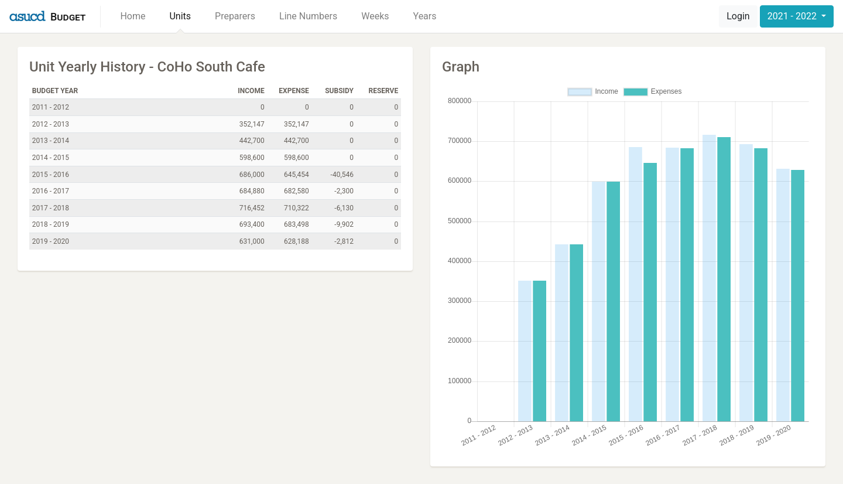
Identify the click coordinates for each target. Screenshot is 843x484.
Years (425, 16)
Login (738, 16)
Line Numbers (308, 16)
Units (180, 16)
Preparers (235, 16)
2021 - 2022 (793, 16)
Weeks (375, 16)
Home (132, 16)
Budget (67, 17)
